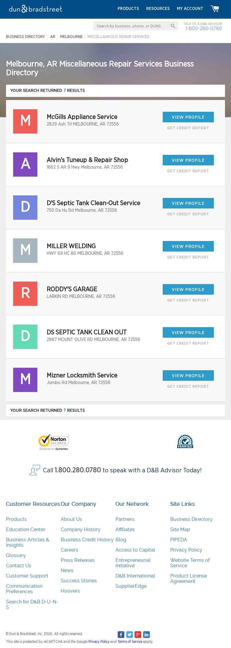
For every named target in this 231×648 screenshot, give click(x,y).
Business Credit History (87, 540)
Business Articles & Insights (27, 542)
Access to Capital (135, 550)
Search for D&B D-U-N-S (32, 604)
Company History (80, 529)
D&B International (135, 576)
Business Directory (191, 519)
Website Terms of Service (190, 562)
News (67, 570)
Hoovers (70, 591)
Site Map (180, 529)
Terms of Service (130, 641)
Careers (69, 550)
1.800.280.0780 (78, 470)
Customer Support (27, 576)
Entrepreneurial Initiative (133, 562)
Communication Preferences (24, 588)
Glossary (16, 555)
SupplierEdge (131, 586)
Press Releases (78, 560)
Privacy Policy (186, 550)
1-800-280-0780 (203, 28)
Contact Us (18, 565)
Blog (121, 540)
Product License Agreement (188, 578)
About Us (71, 519)
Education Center (25, 529)
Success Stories (79, 581)
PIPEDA (178, 540)
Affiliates (125, 529)
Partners (125, 519)
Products (16, 519)
